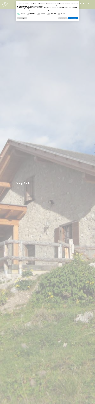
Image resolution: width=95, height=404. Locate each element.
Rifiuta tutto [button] (63, 18)
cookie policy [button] (39, 6)
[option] (47, 202)
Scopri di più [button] (22, 18)
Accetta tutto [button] (73, 18)
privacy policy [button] (67, 3)
